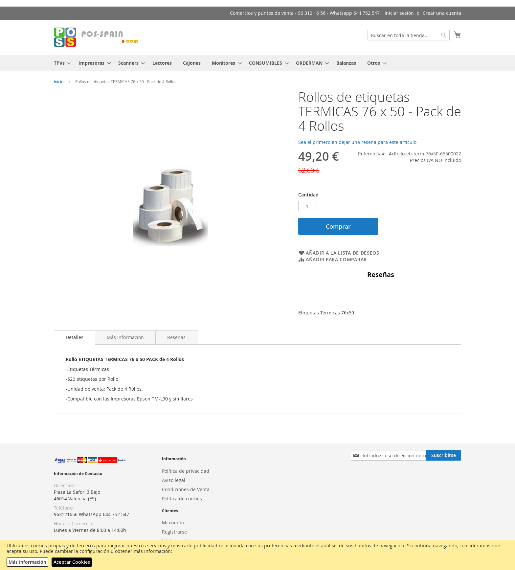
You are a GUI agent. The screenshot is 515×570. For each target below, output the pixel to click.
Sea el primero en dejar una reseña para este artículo (357, 142)
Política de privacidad (185, 471)
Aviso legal (173, 480)
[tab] (74, 337)
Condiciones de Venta (186, 489)
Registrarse (174, 532)
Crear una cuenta (442, 13)
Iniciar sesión (399, 13)
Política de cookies (182, 498)
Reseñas (176, 337)
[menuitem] (60, 63)
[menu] (257, 63)
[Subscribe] (443, 455)
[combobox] (409, 35)
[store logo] (96, 37)
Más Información (125, 337)
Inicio (58, 81)
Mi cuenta (173, 522)
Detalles (74, 337)
